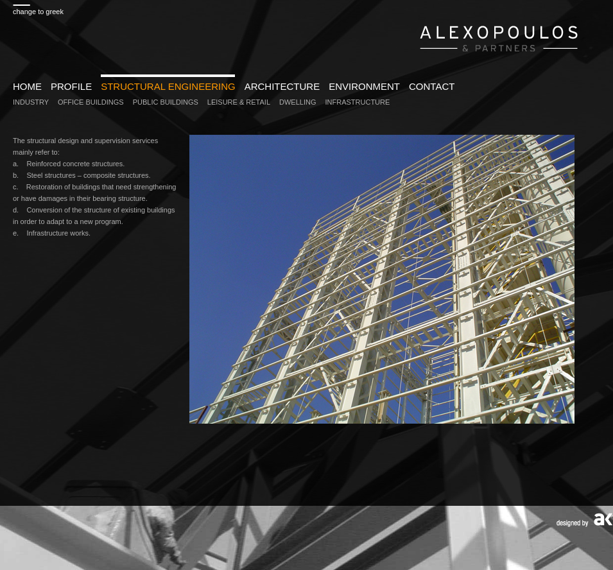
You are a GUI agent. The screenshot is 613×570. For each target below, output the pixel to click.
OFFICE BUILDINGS (91, 102)
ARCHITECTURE (282, 86)
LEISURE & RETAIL (238, 102)
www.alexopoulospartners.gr (499, 36)
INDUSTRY (31, 102)
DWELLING (297, 102)
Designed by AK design (584, 520)
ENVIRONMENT (364, 86)
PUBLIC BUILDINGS (165, 102)
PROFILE (71, 86)
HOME (27, 86)
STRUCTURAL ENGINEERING (168, 86)
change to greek (38, 11)
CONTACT (431, 86)
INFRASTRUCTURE (357, 102)
